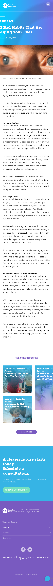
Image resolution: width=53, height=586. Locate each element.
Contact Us (7, 538)
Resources (6, 533)
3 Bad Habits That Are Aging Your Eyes (28, 79)
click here (35, 512)
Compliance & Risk (9, 557)
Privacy (20, 557)
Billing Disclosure (27, 559)
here (13, 481)
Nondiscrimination (42, 557)
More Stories (26, 432)
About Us (6, 527)
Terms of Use (29, 557)
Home (4, 79)
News (11, 79)
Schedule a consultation (16, 490)
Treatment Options (10, 522)
